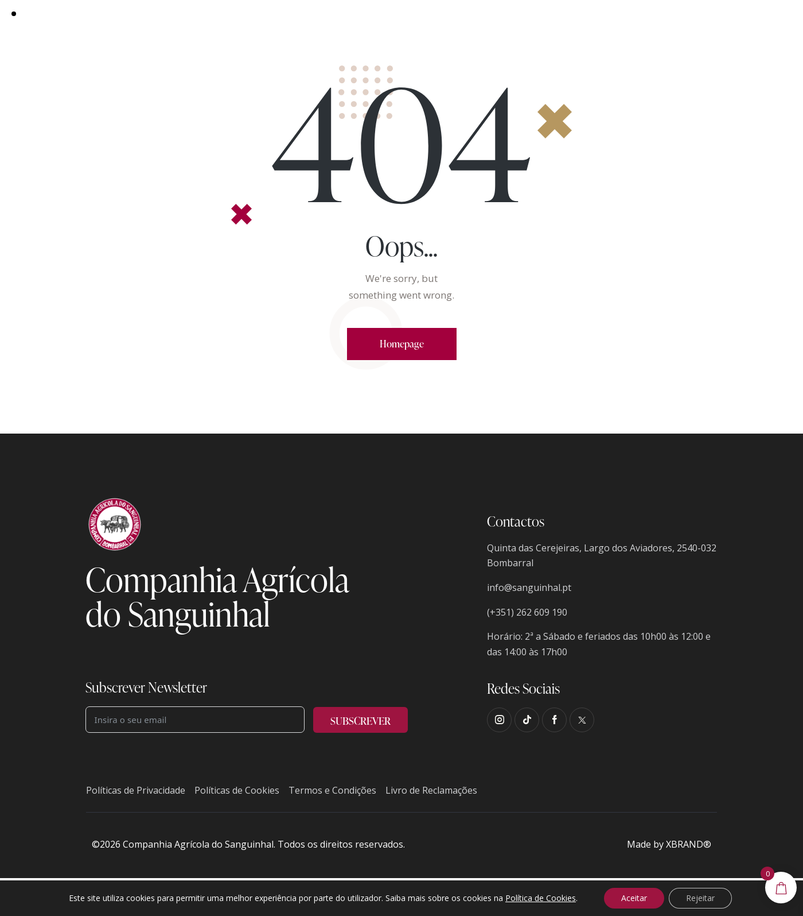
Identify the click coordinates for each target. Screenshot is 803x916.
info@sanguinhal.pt (529, 587)
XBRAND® (688, 844)
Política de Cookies (540, 897)
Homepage (402, 343)
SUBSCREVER (360, 720)
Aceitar (634, 897)
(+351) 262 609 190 (527, 612)
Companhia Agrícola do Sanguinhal (198, 844)
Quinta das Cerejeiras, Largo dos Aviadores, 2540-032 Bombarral (601, 556)
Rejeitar (700, 897)
